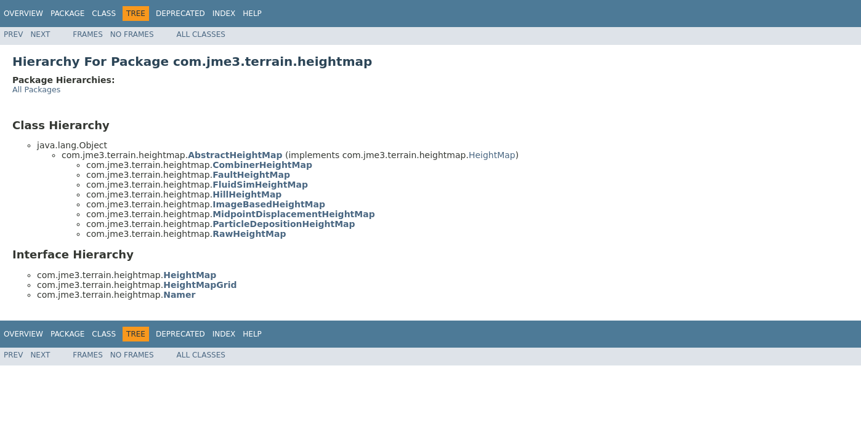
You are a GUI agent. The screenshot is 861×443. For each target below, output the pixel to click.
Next (40, 34)
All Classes (201, 34)
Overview (23, 13)
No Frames (132, 34)
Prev (13, 34)
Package (67, 13)
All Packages (36, 89)
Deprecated (180, 13)
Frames (88, 34)
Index (224, 13)
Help (252, 13)
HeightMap (492, 155)
